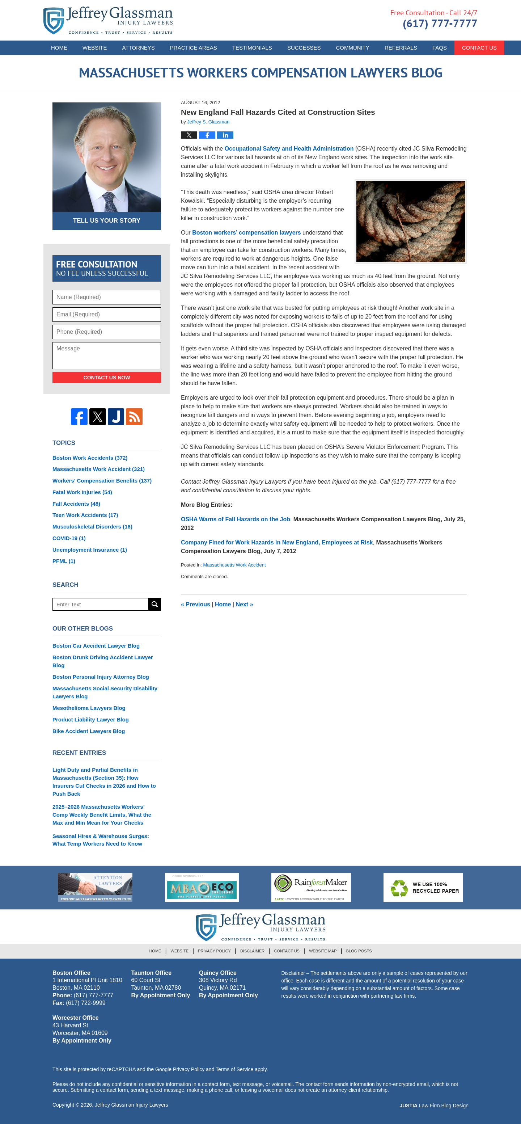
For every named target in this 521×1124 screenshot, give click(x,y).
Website (94, 48)
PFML (63, 561)
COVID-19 (69, 538)
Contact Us (287, 951)
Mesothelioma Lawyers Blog (89, 708)
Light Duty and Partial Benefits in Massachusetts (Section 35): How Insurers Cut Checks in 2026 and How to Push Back (104, 781)
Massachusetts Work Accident (234, 565)
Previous (195, 604)
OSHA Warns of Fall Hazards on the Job (235, 519)
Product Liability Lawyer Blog (90, 719)
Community (352, 48)
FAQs (439, 48)
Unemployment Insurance (89, 550)
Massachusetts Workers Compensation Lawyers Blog (108, 20)
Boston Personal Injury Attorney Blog (100, 677)
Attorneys (138, 48)
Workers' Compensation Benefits (102, 480)
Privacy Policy (214, 951)
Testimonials (252, 48)
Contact (479, 48)
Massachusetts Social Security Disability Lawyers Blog (104, 692)
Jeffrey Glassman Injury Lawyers (131, 1105)
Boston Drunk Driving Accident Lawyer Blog (102, 661)
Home (59, 48)
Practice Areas (193, 48)
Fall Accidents (76, 504)
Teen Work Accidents (85, 515)
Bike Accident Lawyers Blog (88, 731)
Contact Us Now (107, 377)
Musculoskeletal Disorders (92, 526)
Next (244, 604)
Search (154, 604)
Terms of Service (234, 1069)
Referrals (401, 48)
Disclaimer (252, 951)
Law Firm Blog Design (434, 1105)
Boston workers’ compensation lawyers (246, 233)
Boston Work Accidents (90, 458)
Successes (304, 48)
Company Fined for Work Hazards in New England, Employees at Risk (277, 542)
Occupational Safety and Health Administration (290, 149)
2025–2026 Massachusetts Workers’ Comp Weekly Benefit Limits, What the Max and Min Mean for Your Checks (101, 815)
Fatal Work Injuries (82, 492)
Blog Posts (359, 951)
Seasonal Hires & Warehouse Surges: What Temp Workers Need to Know (100, 840)
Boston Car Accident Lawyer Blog (96, 646)
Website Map (322, 951)
